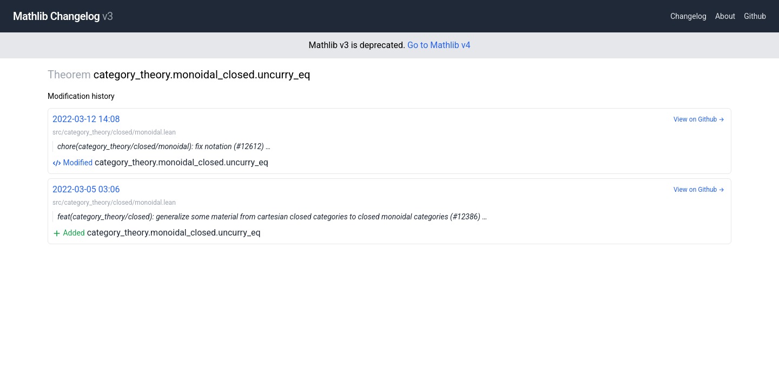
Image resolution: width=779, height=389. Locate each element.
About (725, 16)
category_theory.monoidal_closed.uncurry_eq (389, 140)
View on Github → (699, 119)
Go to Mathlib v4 (438, 45)
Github (755, 16)
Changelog (688, 16)
